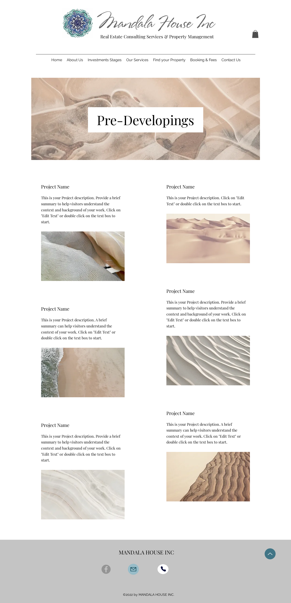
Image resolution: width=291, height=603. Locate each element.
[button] (255, 34)
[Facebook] (106, 569)
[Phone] (163, 569)
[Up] (270, 553)
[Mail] (133, 569)
